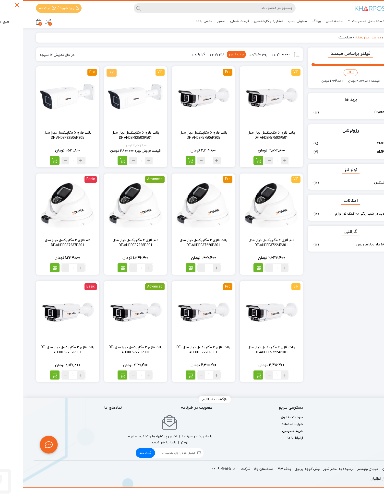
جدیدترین (213, 54)
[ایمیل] (152, 453)
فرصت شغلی (216, 21)
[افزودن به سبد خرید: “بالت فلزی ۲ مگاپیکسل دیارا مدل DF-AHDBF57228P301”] (100, 375)
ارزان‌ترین (194, 54)
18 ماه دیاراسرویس (347, 244)
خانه (365, 37)
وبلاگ (294, 21)
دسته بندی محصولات (346, 21)
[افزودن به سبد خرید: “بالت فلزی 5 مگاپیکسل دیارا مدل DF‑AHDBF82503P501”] (100, 160)
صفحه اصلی (312, 21)
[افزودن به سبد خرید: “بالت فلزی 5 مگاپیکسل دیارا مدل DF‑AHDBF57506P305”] (168, 160)
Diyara (356, 112)
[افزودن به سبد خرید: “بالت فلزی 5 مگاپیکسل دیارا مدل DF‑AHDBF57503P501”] (235, 160)
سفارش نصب (275, 21)
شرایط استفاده (269, 424)
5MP (357, 152)
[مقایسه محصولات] (25, 22)
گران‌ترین (175, 54)
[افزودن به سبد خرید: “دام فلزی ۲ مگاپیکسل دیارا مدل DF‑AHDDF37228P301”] (100, 267)
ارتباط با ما (272, 438)
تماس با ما (181, 21)
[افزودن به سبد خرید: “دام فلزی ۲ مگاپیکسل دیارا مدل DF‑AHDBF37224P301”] (235, 267)
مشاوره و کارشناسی (245, 21)
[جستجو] (197, 8)
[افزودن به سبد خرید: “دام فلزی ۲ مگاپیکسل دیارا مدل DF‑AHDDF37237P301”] (32, 267)
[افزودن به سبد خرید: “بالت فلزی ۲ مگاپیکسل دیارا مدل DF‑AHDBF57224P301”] (235, 375)
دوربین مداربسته (345, 37)
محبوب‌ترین (258, 54)
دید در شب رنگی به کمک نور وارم (336, 213)
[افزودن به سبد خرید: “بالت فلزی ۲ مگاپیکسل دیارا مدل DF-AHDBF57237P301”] (32, 375)
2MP (357, 143)
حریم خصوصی (269, 431)
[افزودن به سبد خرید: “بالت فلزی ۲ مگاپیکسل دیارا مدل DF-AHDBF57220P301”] (168, 375)
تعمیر (198, 21)
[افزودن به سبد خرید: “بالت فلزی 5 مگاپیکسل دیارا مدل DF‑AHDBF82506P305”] (32, 160)
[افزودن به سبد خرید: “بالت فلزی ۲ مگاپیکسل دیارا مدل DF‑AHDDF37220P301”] (168, 267)
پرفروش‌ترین (235, 54)
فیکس (356, 182)
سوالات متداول (269, 417)
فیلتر (328, 72)
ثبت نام (122, 453)
